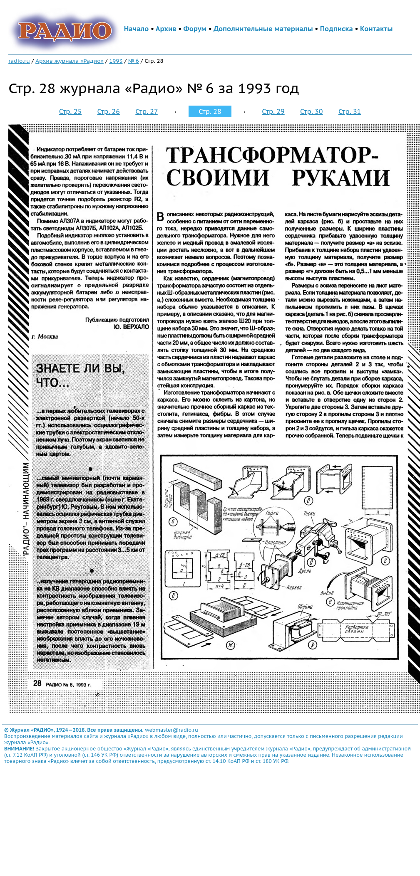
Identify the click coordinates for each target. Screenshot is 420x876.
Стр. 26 (108, 111)
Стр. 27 (146, 111)
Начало (136, 28)
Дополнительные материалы (263, 28)
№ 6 (133, 60)
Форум (195, 28)
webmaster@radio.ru (171, 730)
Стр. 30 (311, 111)
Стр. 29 (273, 111)
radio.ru (19, 60)
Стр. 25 (70, 111)
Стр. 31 (349, 111)
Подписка (336, 28)
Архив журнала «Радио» (69, 60)
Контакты (376, 28)
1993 (115, 60)
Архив (166, 28)
